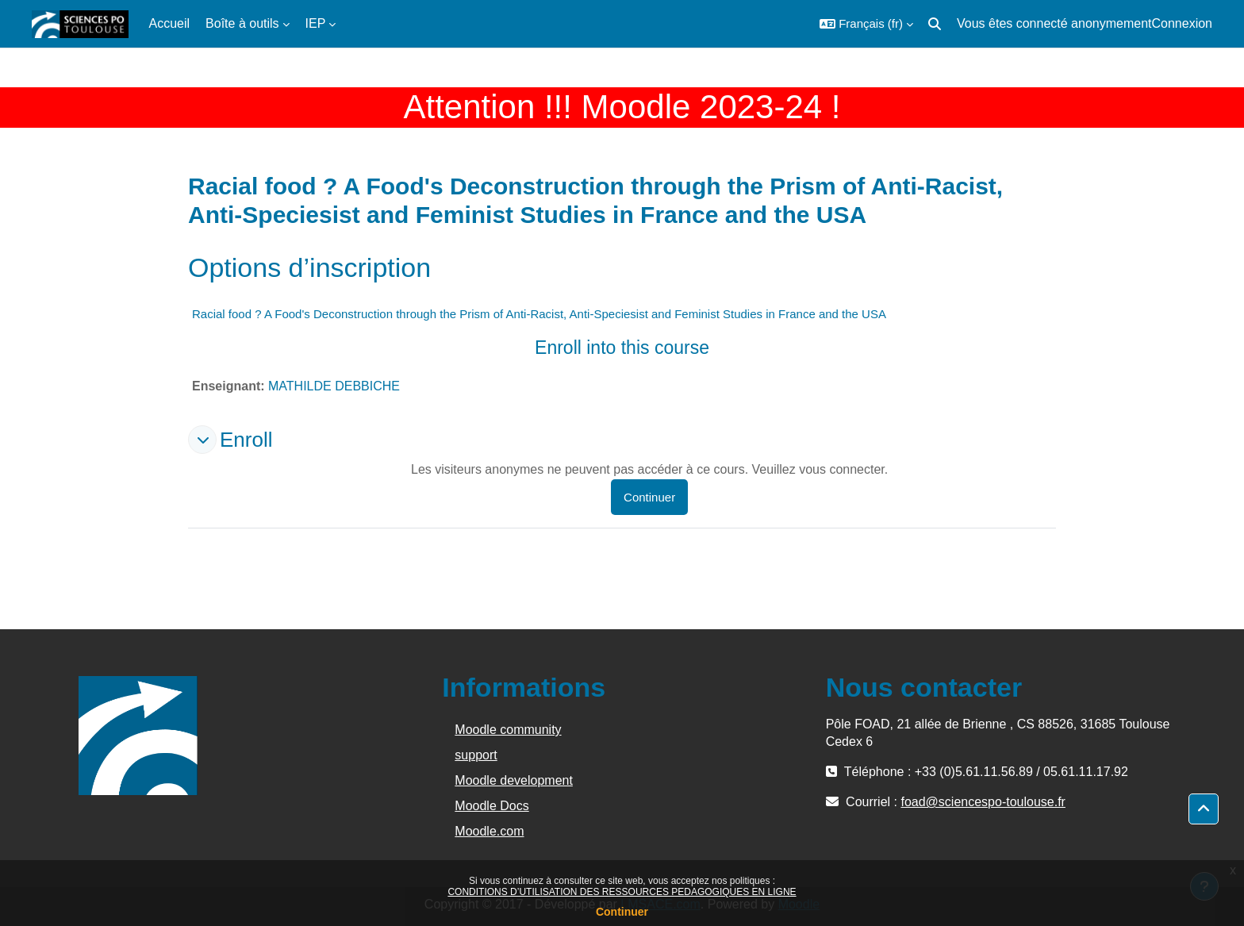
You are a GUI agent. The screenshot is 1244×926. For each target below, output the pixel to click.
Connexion (1182, 23)
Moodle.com (489, 831)
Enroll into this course (622, 347)
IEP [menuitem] (315, 23)
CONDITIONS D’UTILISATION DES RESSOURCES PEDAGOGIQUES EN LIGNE (621, 891)
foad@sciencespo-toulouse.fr (982, 802)
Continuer (622, 911)
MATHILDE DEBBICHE (334, 386)
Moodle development (514, 780)
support (476, 755)
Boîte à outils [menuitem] (242, 23)
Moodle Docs (491, 806)
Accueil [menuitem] (169, 23)
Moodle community (508, 729)
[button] (866, 24)
